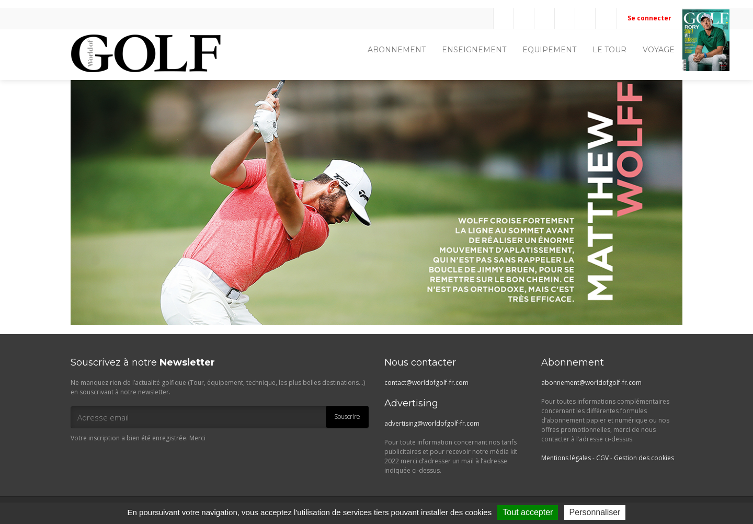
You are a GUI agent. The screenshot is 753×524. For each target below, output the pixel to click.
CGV (602, 457)
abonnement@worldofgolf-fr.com (591, 382)
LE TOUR (609, 49)
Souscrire (347, 416)
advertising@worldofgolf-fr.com (432, 423)
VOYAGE (659, 49)
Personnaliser (595, 512)
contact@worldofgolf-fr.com (426, 382)
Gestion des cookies (644, 457)
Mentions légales (566, 457)
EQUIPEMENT (549, 49)
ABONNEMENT (397, 49)
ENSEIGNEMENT (474, 49)
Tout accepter (528, 512)
